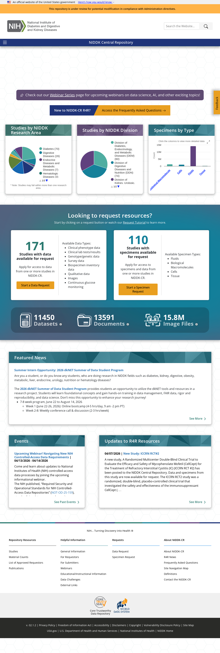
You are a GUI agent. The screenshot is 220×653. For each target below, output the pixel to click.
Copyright (135, 640)
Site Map (188, 640)
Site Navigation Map (176, 583)
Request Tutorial (134, 237)
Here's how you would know (96, 2)
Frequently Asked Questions (181, 577)
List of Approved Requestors (26, 577)
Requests (118, 555)
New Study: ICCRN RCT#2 (141, 468)
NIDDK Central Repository (30, 44)
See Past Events (66, 517)
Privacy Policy (47, 640)
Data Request (120, 566)
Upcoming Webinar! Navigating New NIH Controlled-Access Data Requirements (43, 470)
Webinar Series (62, 109)
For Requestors (70, 572)
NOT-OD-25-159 (62, 507)
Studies (13, 566)
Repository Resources (22, 555)
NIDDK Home (165, 645)
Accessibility (101, 640)
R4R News (170, 572)
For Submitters (70, 577)
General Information (73, 566)
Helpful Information (73, 555)
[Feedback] (217, 102)
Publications (16, 583)
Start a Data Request (35, 300)
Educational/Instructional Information (83, 588)
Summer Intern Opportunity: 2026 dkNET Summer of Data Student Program (69, 385)
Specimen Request (123, 572)
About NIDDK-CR (174, 555)
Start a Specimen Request (138, 304)
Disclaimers (119, 640)
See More (197, 433)
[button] (27, 55)
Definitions (170, 588)
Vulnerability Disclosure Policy (162, 640)
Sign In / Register (196, 44)
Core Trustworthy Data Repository (100, 627)
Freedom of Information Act (74, 640)
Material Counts (18, 572)
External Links (69, 600)
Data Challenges (70, 594)
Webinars (66, 583)
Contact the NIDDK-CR (177, 594)
